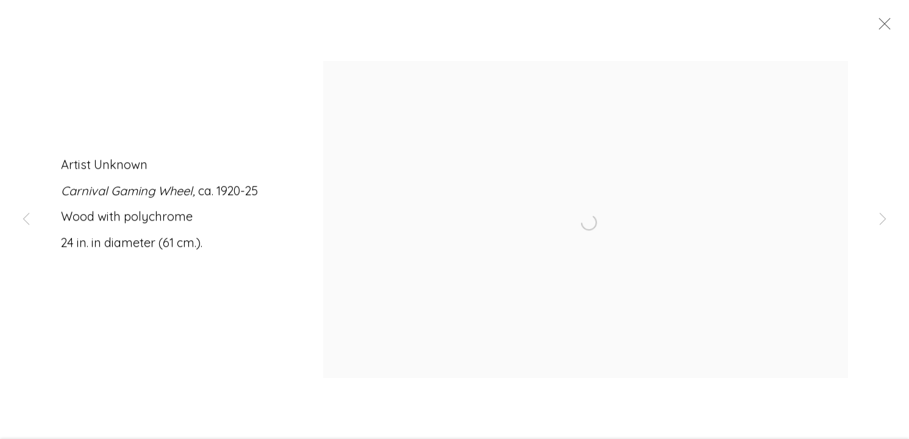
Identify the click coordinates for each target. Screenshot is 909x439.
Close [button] (881, 27)
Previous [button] (26, 219)
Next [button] (883, 219)
